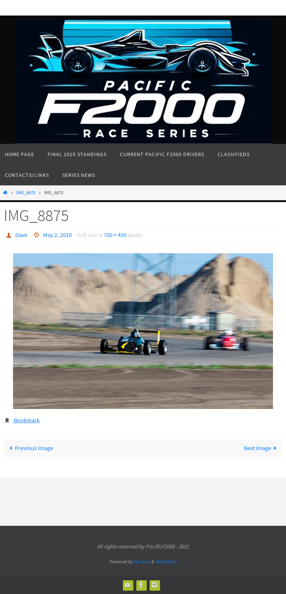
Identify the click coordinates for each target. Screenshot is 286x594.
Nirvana (142, 561)
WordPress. (166, 561)
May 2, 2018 (57, 234)
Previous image (30, 448)
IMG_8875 (25, 192)
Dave (21, 234)
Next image (262, 448)
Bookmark (27, 420)
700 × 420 (115, 234)
